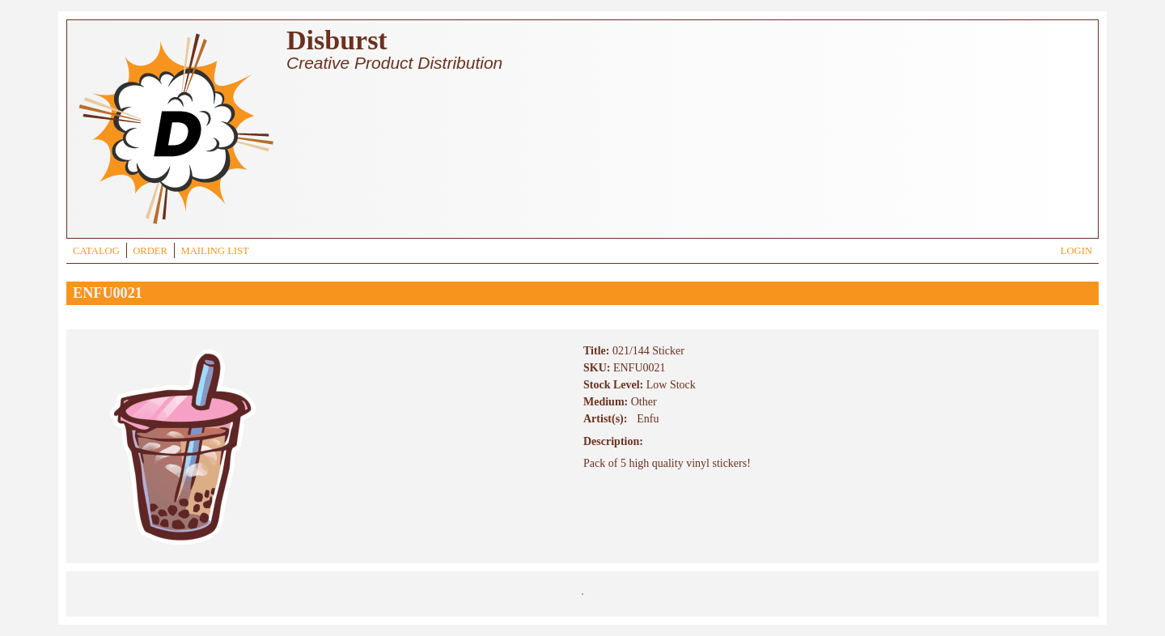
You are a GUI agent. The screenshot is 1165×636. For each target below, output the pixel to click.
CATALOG (96, 251)
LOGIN (1076, 251)
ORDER (150, 251)
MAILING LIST (214, 251)
